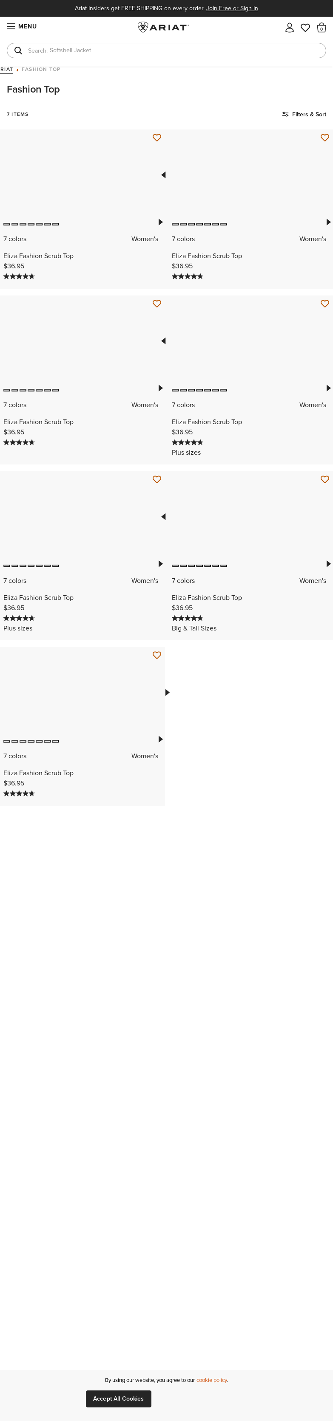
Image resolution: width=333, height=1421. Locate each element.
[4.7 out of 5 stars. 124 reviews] (20, 276)
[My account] (289, 27)
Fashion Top (41, 69)
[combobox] (166, 50)
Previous (163, 175)
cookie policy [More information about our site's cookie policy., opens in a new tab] (211, 1380)
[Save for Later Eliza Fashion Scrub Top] (157, 138)
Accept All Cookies (118, 1398)
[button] (321, 27)
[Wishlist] (306, 27)
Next (160, 222)
